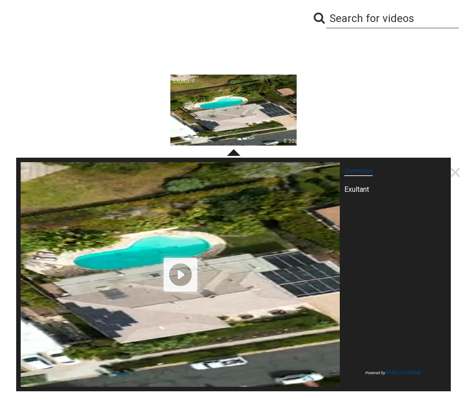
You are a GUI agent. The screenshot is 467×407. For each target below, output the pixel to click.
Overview (358, 170)
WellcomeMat (403, 372)
